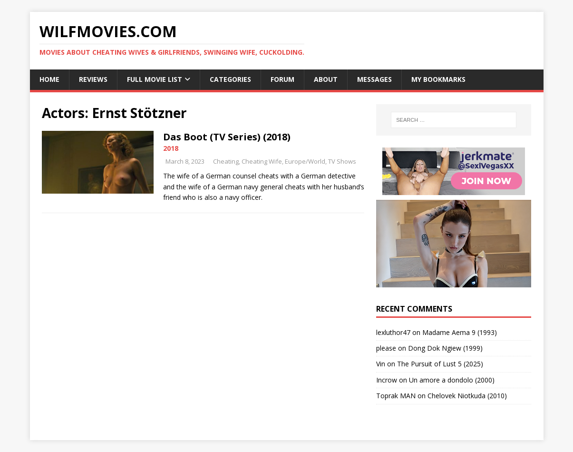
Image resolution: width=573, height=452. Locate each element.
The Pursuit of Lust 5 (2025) (440, 363)
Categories (230, 79)
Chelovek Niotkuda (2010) (467, 395)
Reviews (93, 79)
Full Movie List (154, 79)
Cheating (226, 161)
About (326, 79)
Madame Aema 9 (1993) (459, 332)
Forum (282, 79)
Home (49, 79)
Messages (374, 79)
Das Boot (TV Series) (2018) (227, 136)
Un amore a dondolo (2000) (452, 379)
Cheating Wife (262, 161)
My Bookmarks (438, 79)
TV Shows (342, 161)
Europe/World (305, 161)
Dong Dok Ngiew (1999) (445, 348)
